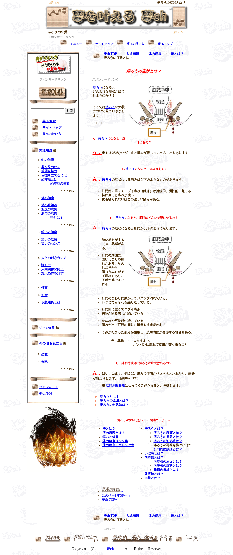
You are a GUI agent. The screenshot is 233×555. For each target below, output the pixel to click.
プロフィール (48, 387)
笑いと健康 (110, 437)
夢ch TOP (110, 53)
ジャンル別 (47, 328)
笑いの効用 (49, 239)
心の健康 (47, 160)
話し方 (46, 265)
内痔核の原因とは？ (168, 461)
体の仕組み (49, 205)
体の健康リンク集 (115, 441)
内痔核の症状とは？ (168, 465)
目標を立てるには (54, 175)
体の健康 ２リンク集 (118, 445)
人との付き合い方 (54, 258)
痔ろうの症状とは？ (171, 2)
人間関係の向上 (52, 269)
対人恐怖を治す (52, 273)
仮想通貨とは (50, 302)
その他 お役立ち (50, 343)
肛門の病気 (49, 213)
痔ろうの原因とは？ (114, 400)
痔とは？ (177, 53)
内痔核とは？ (154, 457)
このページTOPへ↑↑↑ (117, 495)
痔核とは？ (152, 478)
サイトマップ (51, 127)
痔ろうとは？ (109, 396)
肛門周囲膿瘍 (115, 385)
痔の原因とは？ (113, 433)
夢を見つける (50, 167)
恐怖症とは (49, 179)
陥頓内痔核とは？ (166, 470)
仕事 (44, 287)
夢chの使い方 (51, 134)
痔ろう (97, 87)
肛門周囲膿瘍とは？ (168, 449)
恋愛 (44, 354)
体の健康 (155, 53)
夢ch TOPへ (110, 499)
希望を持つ (49, 171)
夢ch (110, 549)
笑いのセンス (50, 243)
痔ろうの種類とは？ (168, 433)
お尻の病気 (49, 209)
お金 (44, 295)
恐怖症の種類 (59, 183)
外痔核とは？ (154, 474)
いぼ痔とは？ (154, 453)
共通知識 (132, 53)
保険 (44, 361)
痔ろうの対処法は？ (114, 404)
